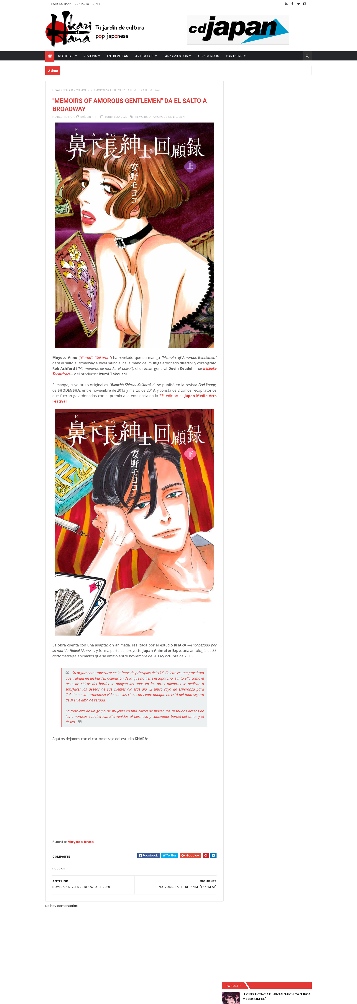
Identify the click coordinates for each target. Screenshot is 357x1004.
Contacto (82, 4)
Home (56, 90)
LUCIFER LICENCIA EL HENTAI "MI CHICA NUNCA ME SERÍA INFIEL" (278, 95)
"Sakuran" (102, 357)
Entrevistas (117, 56)
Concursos (208, 56)
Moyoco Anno (80, 842)
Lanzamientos (176, 56)
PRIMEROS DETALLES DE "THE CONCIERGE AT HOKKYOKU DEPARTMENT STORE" (280, 132)
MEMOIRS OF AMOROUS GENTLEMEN (160, 117)
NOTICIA (68, 90)
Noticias (66, 56)
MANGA (69, 117)
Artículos (144, 56)
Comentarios (291, 150)
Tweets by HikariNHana (247, 177)
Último (249, 150)
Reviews (90, 56)
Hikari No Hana (60, 4)
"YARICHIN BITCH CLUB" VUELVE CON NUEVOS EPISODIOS (276, 113)
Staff (96, 4)
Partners (234, 56)
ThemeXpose (125, 998)
